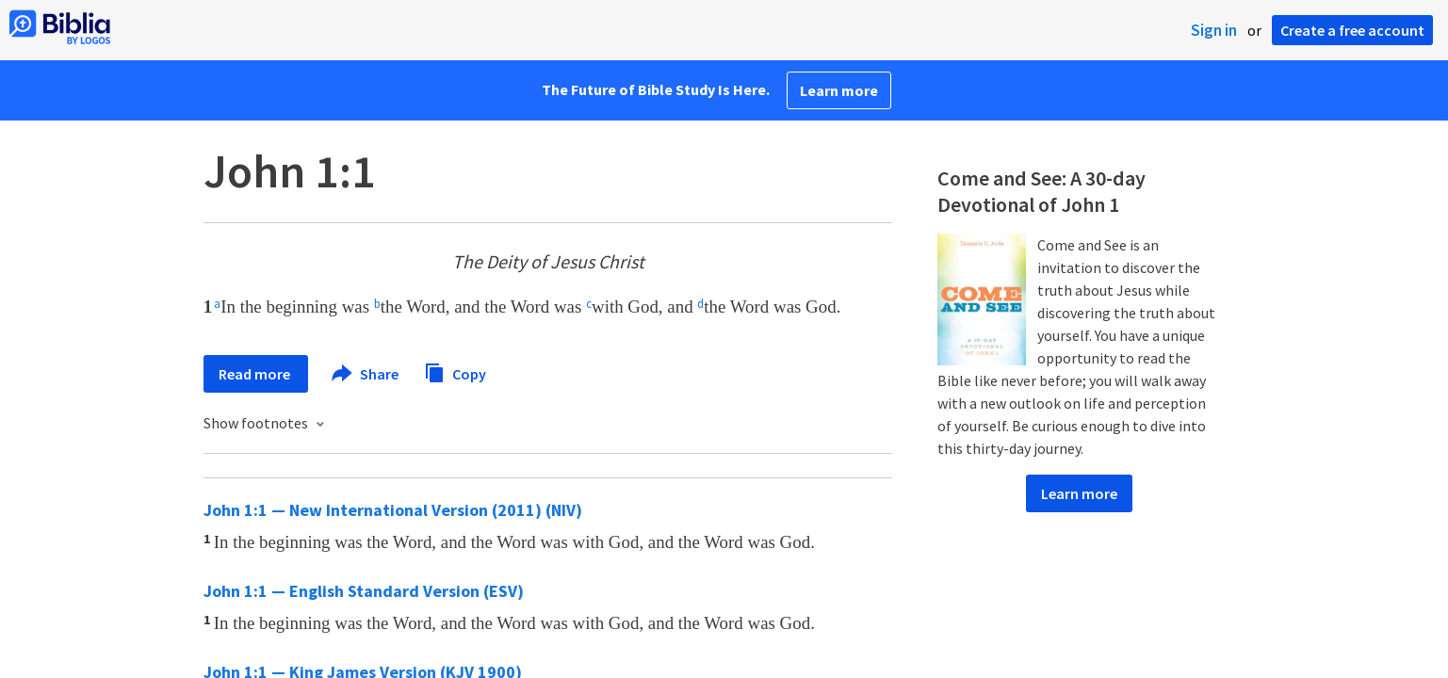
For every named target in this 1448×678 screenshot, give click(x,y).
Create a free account (1352, 30)
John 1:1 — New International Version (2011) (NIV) (392, 510)
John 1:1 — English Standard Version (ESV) (363, 591)
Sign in (1214, 30)
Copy (455, 371)
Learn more (839, 90)
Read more (256, 373)
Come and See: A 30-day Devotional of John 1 (1041, 191)
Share (366, 373)
